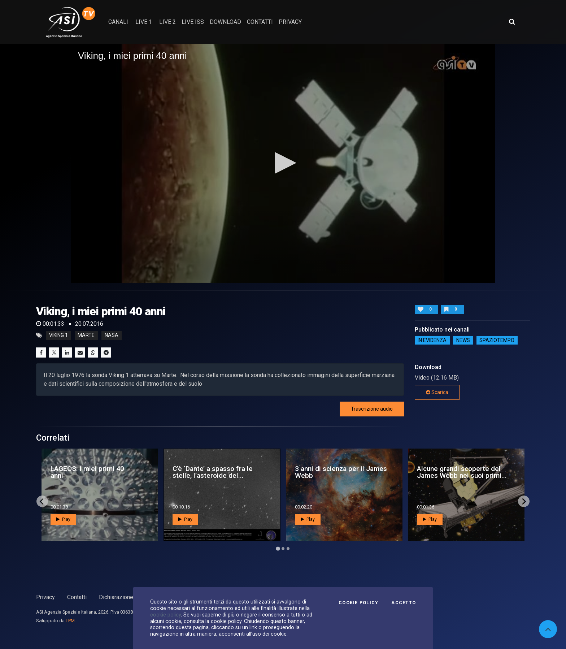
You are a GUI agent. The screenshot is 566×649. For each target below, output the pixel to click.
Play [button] (63, 519)
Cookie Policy (358, 603)
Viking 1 (58, 335)
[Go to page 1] (278, 549)
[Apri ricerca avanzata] (511, 21)
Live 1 (143, 21)
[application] (283, 163)
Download (225, 21)
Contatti (77, 597)
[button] (283, 163)
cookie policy (165, 615)
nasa (111, 335)
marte (86, 335)
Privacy (45, 597)
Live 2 (167, 21)
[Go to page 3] (288, 548)
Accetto (403, 603)
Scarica (437, 392)
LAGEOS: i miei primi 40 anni (87, 472)
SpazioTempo (496, 340)
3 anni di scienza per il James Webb (341, 472)
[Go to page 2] (283, 548)
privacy (290, 21)
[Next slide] (524, 501)
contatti (260, 21)
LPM (70, 620)
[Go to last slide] (42, 501)
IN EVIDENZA (432, 340)
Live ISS (193, 21)
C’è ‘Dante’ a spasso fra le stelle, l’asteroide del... (213, 472)
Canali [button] (118, 21)
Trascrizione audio (372, 409)
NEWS (463, 340)
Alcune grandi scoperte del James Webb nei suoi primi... (462, 472)
